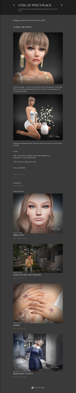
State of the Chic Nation (27, 274)
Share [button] (22, 174)
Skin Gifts (18, 235)
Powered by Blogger (38, 388)
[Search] (62, 4)
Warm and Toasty (23, 373)
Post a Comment (18, 185)
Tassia (16, 325)
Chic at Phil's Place (34, 5)
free (14, 177)
